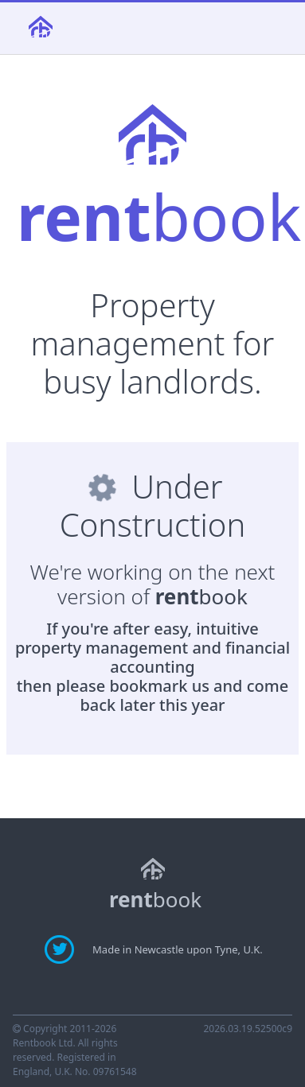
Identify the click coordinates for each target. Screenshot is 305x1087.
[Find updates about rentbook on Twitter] (61, 948)
